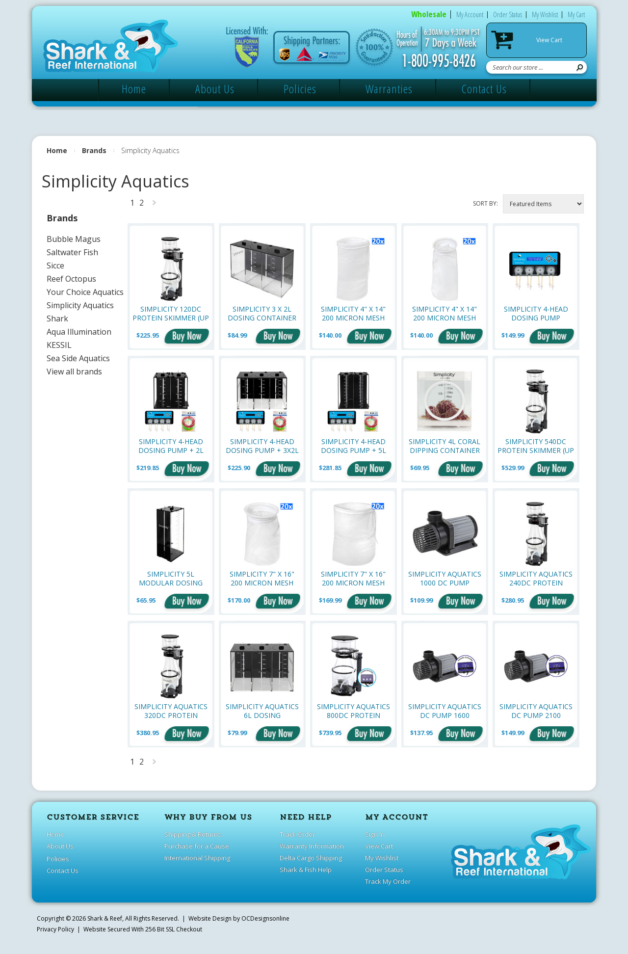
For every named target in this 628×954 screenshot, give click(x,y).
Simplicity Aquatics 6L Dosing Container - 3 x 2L (262, 710)
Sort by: (485, 203)
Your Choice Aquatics (85, 292)
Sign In (375, 834)
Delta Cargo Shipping (311, 857)
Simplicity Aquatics (80, 305)
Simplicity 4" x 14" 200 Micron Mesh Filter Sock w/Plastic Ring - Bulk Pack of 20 (444, 313)
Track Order (297, 834)
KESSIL (59, 345)
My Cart (576, 14)
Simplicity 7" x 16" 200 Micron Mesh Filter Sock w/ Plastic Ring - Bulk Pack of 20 (262, 578)
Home (134, 88)
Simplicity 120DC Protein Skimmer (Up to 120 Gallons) (170, 313)
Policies (300, 88)
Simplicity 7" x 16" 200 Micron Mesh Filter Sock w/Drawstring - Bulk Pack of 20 (353, 578)
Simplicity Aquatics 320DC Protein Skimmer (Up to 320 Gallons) (171, 710)
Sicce (55, 265)
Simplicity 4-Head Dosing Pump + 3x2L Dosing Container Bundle (262, 445)
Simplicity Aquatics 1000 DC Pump (444, 578)
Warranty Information (312, 846)
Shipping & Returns (192, 834)
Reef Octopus (71, 278)
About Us (215, 88)
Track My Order (388, 881)
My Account (469, 14)
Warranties (389, 88)
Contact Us (484, 88)
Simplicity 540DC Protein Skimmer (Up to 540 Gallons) (535, 445)
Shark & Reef (104, 918)
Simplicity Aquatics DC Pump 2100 (536, 710)
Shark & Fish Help (306, 869)
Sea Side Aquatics (78, 358)
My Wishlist (545, 14)
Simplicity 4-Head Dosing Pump (536, 313)
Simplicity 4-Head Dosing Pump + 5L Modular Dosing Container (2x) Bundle (353, 445)
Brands (94, 150)
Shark (57, 318)
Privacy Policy (55, 929)
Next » (154, 204)
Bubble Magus (74, 239)
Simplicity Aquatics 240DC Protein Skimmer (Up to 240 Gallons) (536, 578)
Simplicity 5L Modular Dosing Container (171, 578)
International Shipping (197, 857)
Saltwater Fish (72, 252)
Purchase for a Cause (196, 846)
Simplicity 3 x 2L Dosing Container (262, 313)
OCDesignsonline (265, 918)
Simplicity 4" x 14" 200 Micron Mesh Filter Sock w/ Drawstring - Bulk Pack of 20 (353, 313)
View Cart (549, 40)
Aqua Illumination (79, 331)
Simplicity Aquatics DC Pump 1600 (444, 710)
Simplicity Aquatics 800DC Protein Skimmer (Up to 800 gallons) (353, 710)
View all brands (74, 371)
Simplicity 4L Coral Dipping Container (444, 445)
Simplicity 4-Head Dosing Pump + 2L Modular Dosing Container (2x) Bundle (171, 445)
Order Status (507, 14)
